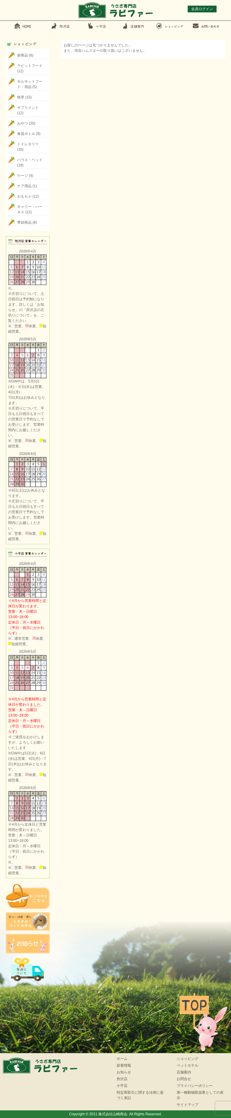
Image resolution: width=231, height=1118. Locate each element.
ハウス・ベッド (29, 160)
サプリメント (28, 107)
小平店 (122, 1086)
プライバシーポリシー (195, 1086)
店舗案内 (184, 1072)
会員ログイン (202, 9)
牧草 (20, 97)
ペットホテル (187, 1065)
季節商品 (24, 222)
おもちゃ (24, 196)
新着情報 (124, 1065)
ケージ (22, 176)
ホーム (122, 1059)
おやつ (22, 123)
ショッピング (187, 1059)
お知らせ (124, 1072)
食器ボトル (26, 134)
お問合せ (184, 1079)
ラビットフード (29, 66)
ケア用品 (24, 186)
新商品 (22, 55)
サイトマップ (187, 1105)
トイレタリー (28, 144)
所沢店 (122, 1079)
